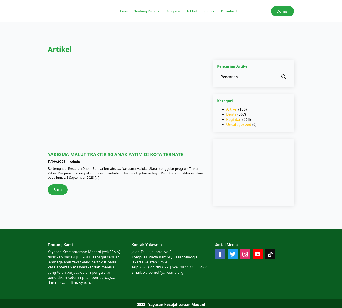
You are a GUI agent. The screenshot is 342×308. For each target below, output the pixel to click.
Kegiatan (234, 119)
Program (173, 11)
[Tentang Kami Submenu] (158, 11)
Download (229, 11)
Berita (231, 114)
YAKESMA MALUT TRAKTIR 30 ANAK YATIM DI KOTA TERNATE (115, 154)
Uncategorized (238, 124)
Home (123, 11)
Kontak (208, 11)
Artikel (192, 11)
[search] (284, 77)
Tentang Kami (144, 11)
